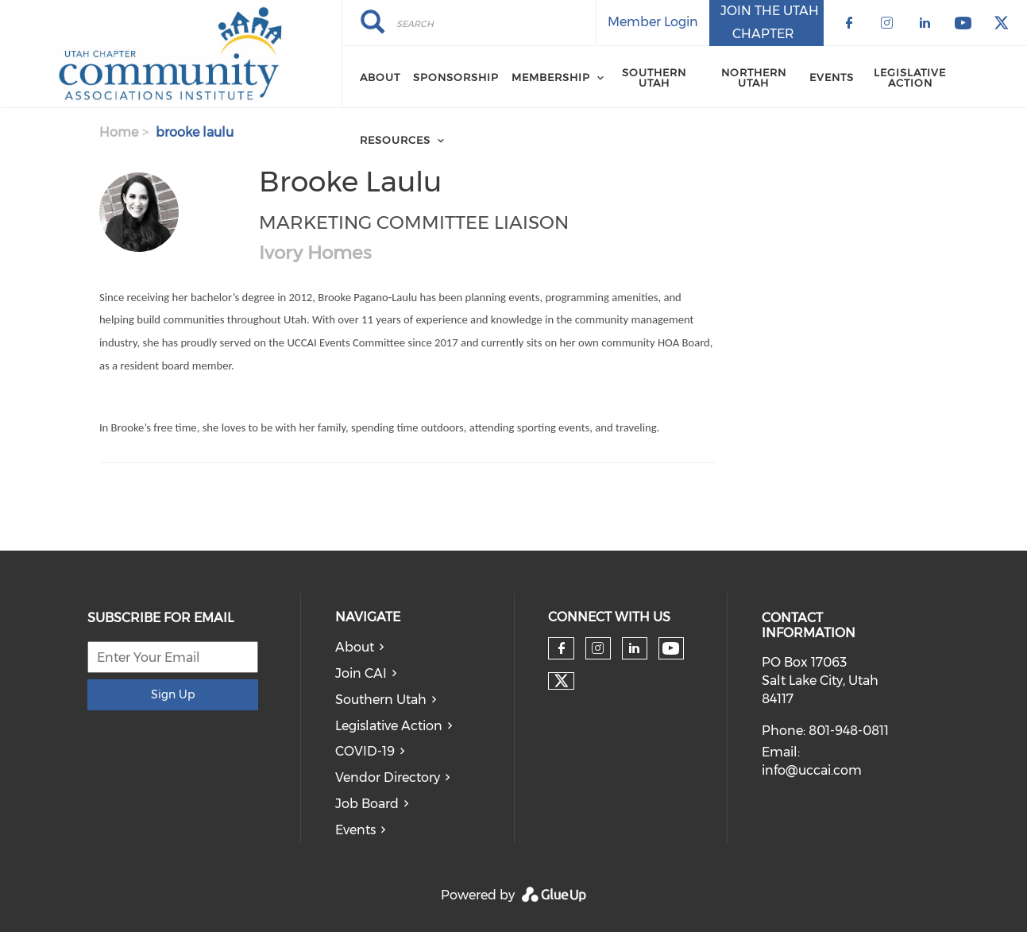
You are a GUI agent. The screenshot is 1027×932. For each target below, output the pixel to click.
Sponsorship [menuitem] (456, 77)
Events (355, 829)
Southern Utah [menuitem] (654, 77)
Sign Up (173, 694)
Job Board (367, 803)
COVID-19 (365, 751)
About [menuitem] (380, 77)
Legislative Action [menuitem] (910, 77)
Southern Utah (381, 699)
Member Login (653, 21)
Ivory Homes (315, 253)
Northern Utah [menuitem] (753, 77)
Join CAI (361, 673)
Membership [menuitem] (551, 77)
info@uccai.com (812, 770)
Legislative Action (388, 725)
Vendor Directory (387, 777)
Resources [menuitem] (395, 139)
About (354, 647)
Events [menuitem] (831, 77)
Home (118, 132)
